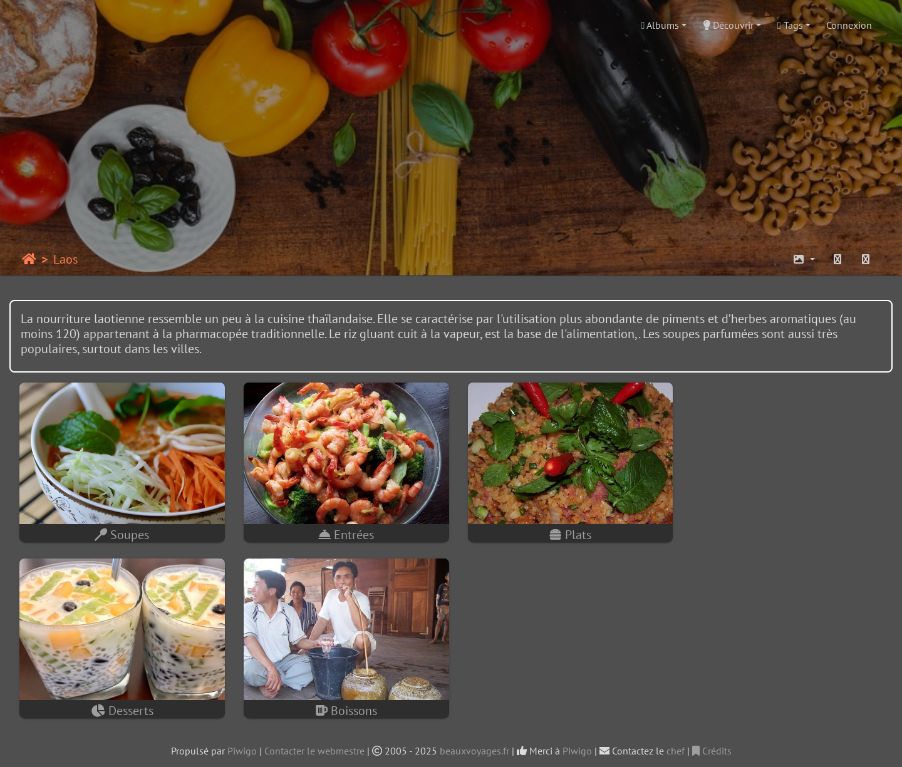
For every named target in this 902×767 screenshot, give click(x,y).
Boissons (121, 706)
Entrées (341, 532)
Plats (562, 532)
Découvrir (728, 25)
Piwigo (242, 745)
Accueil (29, 259)
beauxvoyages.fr (474, 745)
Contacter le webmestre (314, 745)
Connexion (849, 25)
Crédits (712, 745)
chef (675, 745)
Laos (65, 259)
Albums (660, 25)
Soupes (120, 532)
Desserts (781, 532)
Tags (790, 25)
